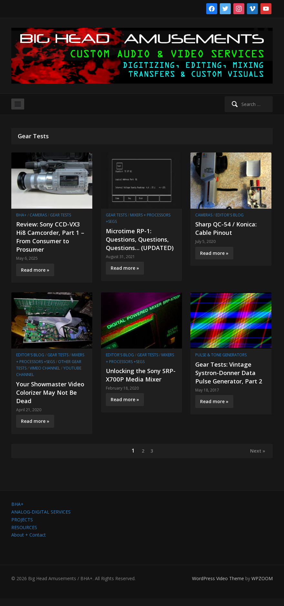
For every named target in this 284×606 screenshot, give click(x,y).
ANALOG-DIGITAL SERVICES (41, 519)
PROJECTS (22, 527)
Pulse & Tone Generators (221, 361)
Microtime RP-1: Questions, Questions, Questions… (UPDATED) (140, 243)
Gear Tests (60, 215)
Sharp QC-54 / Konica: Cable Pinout (229, 228)
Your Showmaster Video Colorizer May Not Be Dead (47, 399)
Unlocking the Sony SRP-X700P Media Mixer (136, 385)
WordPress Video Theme (218, 586)
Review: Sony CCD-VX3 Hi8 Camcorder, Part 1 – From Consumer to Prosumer (50, 237)
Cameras (38, 215)
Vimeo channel (45, 374)
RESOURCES (24, 535)
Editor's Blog (230, 215)
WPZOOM (262, 586)
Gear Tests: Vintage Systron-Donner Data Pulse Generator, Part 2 (229, 383)
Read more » (35, 270)
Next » (256, 457)
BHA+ (21, 215)
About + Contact (28, 542)
